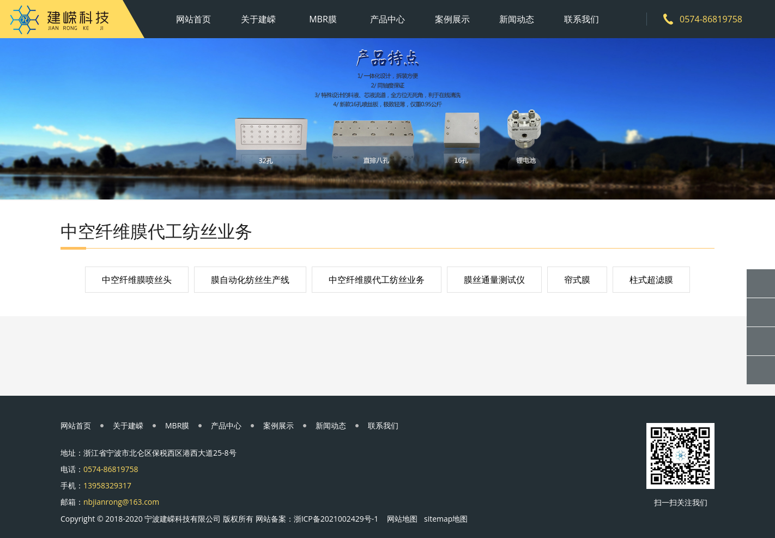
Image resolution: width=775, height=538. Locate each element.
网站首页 (193, 19)
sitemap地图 (446, 518)
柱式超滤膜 (651, 280)
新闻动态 (516, 19)
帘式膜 (577, 280)
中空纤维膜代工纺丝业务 (377, 280)
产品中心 (387, 19)
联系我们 (581, 19)
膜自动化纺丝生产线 (250, 280)
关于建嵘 (258, 19)
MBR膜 (323, 19)
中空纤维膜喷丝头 (137, 280)
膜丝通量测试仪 (494, 280)
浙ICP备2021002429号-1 (336, 518)
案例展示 (452, 19)
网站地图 (402, 518)
